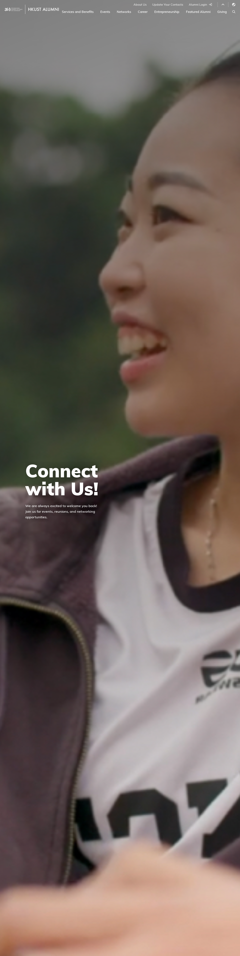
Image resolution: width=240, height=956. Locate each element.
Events (105, 12)
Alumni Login (198, 4)
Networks (124, 12)
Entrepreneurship (166, 12)
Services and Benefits (78, 12)
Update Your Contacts (167, 4)
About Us (140, 4)
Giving (222, 12)
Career (143, 12)
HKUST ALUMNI (43, 9)
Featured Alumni (198, 12)
